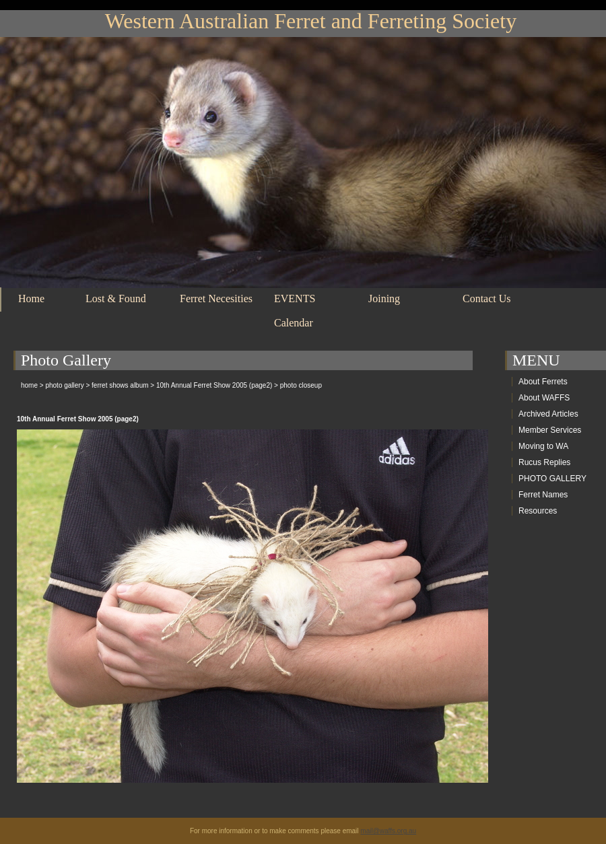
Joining (384, 298)
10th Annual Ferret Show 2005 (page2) (214, 385)
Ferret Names (543, 494)
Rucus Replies (544, 462)
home (29, 385)
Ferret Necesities (216, 298)
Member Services (549, 430)
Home (31, 298)
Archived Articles (548, 414)
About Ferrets (543, 381)
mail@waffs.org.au (388, 831)
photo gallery (64, 385)
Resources (537, 511)
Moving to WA (543, 446)
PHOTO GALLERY (552, 478)
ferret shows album (120, 385)
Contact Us (487, 298)
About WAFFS (544, 397)
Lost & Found (116, 298)
